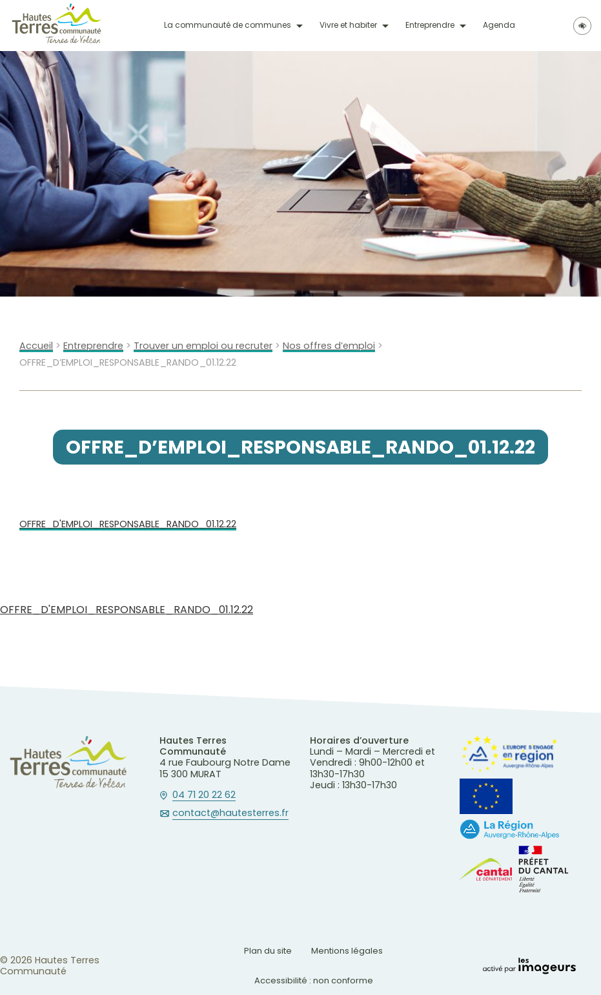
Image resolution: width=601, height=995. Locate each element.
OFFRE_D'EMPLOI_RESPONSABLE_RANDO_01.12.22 (127, 524)
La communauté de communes (227, 25)
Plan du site (268, 951)
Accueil (36, 346)
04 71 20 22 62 (204, 795)
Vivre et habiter (348, 25)
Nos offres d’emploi (329, 346)
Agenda (499, 25)
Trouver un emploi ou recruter (203, 346)
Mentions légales (347, 951)
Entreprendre (429, 25)
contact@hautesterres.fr (230, 813)
